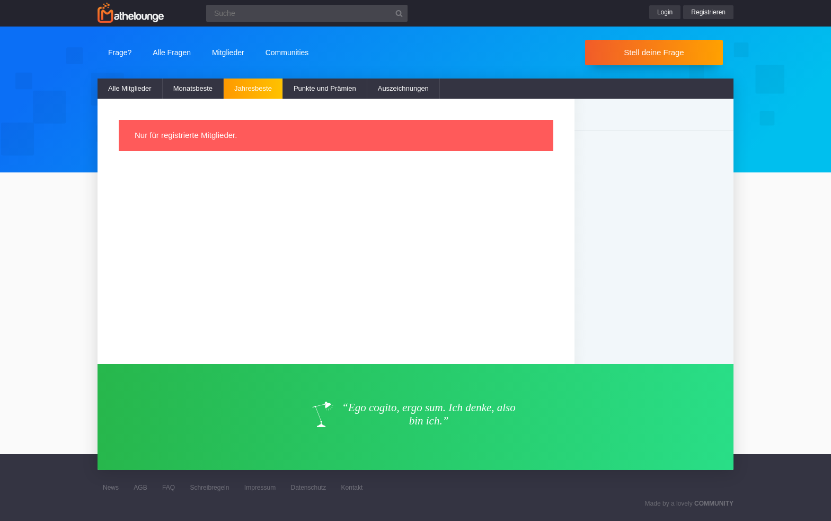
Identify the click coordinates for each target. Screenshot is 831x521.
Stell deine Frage (654, 52)
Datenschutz (308, 487)
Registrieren (708, 12)
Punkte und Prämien (325, 88)
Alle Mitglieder (130, 88)
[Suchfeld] (307, 13)
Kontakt (352, 487)
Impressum (260, 487)
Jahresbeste (253, 88)
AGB (140, 487)
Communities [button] (287, 52)
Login (665, 12)
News (111, 487)
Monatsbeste (193, 88)
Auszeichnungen (403, 88)
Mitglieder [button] (228, 52)
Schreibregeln (209, 487)
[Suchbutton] (399, 13)
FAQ (168, 487)
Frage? (119, 52)
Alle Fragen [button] (172, 52)
